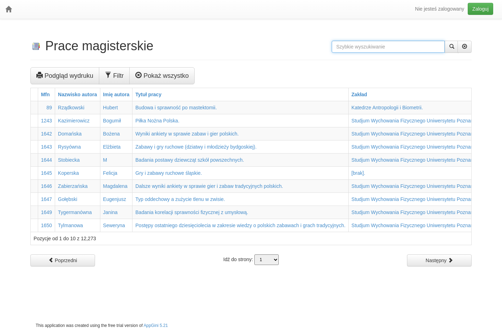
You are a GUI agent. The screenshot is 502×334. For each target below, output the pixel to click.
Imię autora (116, 94)
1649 (46, 212)
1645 (46, 173)
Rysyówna (69, 147)
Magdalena (115, 186)
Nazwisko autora (77, 94)
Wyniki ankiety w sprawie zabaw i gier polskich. (186, 134)
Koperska (68, 173)
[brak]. (358, 173)
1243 (46, 120)
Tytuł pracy (148, 94)
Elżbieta (112, 147)
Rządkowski (71, 107)
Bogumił (112, 120)
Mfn (45, 94)
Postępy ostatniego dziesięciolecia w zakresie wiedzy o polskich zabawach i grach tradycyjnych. (240, 225)
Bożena (111, 134)
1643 (46, 147)
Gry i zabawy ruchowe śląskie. (168, 173)
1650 (46, 225)
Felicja (110, 173)
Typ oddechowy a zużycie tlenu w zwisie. (180, 199)
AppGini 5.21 (155, 325)
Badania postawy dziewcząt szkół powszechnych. (189, 160)
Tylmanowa (70, 225)
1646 (46, 186)
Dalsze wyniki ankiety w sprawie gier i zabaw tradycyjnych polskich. (209, 186)
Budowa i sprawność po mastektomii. (176, 107)
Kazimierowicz (73, 120)
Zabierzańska (73, 186)
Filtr (114, 75)
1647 (46, 199)
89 (49, 107)
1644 (46, 160)
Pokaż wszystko (162, 75)
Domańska (70, 134)
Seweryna (114, 225)
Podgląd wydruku (64, 75)
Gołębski (67, 199)
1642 (46, 134)
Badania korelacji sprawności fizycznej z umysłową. (191, 212)
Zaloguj (480, 9)
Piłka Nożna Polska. (157, 120)
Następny (439, 260)
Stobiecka (68, 160)
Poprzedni (62, 260)
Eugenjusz (114, 199)
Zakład (359, 94)
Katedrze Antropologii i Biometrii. (387, 107)
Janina (110, 212)
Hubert (110, 107)
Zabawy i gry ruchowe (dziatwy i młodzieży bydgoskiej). (195, 147)
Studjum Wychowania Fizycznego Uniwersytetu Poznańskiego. (420, 120)
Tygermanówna (75, 212)
